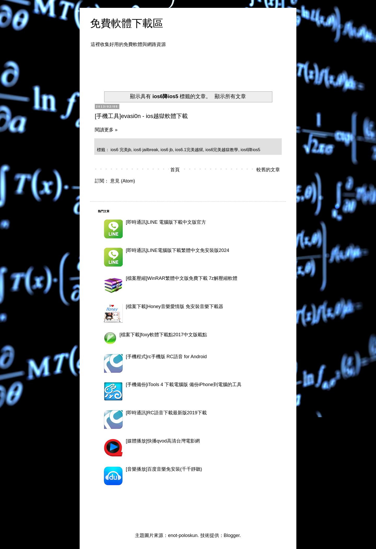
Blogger (232, 535)
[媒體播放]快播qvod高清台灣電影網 (163, 441)
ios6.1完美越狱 (189, 149)
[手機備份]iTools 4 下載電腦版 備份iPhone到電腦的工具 (184, 384)
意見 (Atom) (122, 181)
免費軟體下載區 (126, 23)
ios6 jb (167, 149)
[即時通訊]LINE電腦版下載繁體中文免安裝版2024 (177, 250)
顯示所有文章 (230, 96)
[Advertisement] (193, 66)
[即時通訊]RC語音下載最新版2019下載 (166, 412)
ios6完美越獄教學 (221, 149)
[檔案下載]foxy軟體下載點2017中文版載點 (163, 334)
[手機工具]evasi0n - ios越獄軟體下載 (141, 116)
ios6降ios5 (250, 149)
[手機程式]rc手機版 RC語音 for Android (166, 356)
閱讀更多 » (106, 129)
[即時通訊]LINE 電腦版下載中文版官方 (166, 222)
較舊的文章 (268, 169)
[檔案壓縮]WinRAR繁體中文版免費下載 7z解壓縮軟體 (181, 278)
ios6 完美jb (121, 149)
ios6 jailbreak (145, 149)
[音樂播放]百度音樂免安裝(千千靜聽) (164, 469)
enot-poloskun (182, 535)
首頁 (175, 169)
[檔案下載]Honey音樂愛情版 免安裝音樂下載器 (174, 306)
